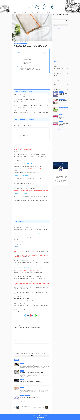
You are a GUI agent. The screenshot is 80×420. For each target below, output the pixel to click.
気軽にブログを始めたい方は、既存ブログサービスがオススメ (30, 68)
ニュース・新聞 (23, 12)
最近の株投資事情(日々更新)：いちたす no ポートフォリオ (63, 101)
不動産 (32, 12)
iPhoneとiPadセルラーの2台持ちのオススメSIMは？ (29, 365)
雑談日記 (48, 12)
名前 (16, 340)
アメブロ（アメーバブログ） (20, 241)
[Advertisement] (32, 81)
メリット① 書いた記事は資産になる (26, 59)
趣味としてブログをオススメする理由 (26, 58)
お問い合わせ (45, 414)
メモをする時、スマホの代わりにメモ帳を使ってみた (30, 397)
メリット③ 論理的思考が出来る (25, 62)
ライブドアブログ (18, 244)
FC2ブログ (17, 246)
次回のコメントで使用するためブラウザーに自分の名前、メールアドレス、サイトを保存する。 (31, 353)
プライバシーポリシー (39, 414)
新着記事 (15, 12)
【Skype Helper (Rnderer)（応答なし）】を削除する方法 (30, 381)
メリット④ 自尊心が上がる (24, 63)
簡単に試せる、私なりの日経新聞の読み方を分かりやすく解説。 (32, 372)
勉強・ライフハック (40, 12)
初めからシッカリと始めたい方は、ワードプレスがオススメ (30, 69)
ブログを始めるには (23, 66)
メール (16, 344)
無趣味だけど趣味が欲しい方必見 (25, 56)
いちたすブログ (40, 416)
